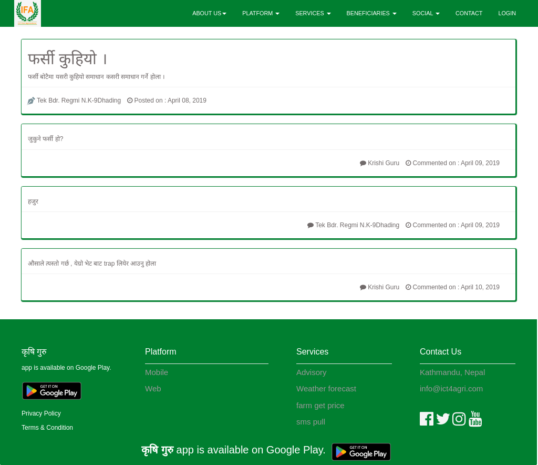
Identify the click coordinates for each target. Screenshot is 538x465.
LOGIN (507, 13)
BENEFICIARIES (372, 13)
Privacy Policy (41, 413)
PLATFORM (261, 13)
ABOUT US (209, 13)
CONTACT (469, 13)
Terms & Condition (47, 427)
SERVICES (312, 13)
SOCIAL (426, 13)
